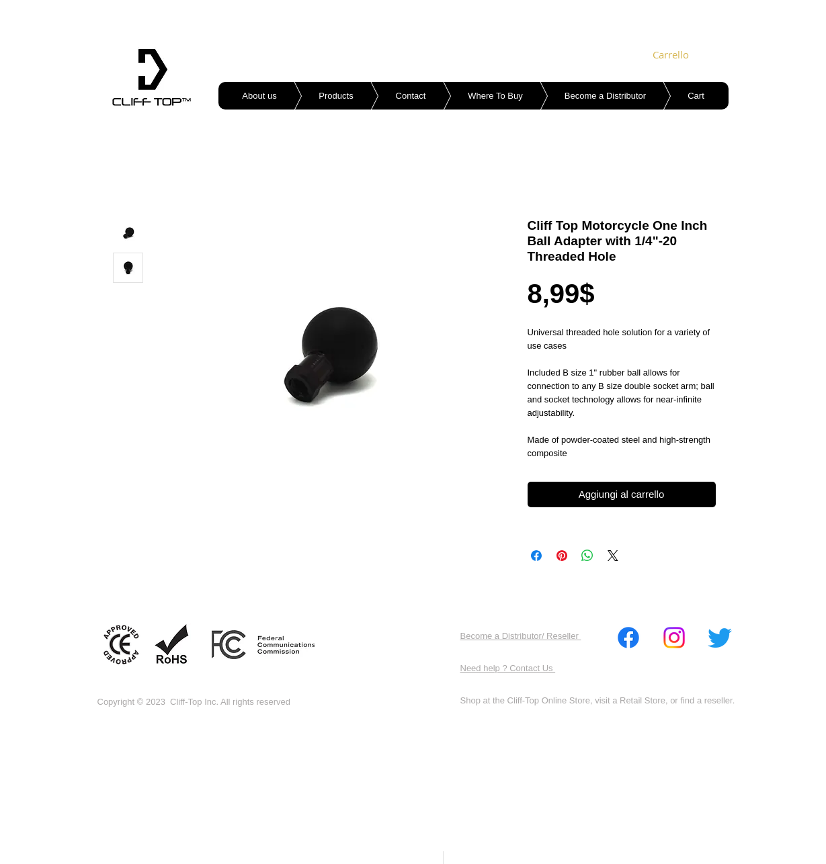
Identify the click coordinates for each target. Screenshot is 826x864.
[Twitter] (720, 637)
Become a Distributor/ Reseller (520, 636)
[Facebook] (628, 637)
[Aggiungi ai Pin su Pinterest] (562, 556)
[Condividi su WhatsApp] (587, 556)
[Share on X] (613, 556)
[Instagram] (674, 637)
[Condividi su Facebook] (536, 556)
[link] (671, 55)
